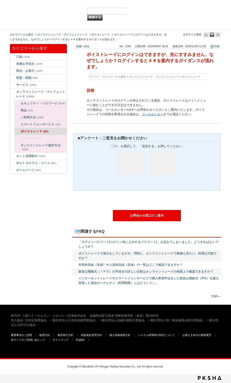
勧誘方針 (44, 335)
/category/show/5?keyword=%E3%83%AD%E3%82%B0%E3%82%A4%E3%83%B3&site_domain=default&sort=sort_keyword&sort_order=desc (13, 63)
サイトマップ (61, 339)
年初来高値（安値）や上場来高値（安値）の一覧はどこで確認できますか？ (130, 264)
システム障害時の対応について (157, 335)
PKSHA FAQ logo (209, 378)
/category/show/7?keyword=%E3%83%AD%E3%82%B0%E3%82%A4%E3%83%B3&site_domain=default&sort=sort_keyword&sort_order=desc (13, 56)
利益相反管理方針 (92, 335)
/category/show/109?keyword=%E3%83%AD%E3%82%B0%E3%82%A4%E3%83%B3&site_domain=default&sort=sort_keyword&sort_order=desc (13, 156)
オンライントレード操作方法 (40, 147)
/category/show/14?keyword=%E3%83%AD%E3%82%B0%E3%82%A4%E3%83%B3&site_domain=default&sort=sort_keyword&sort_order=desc (13, 91)
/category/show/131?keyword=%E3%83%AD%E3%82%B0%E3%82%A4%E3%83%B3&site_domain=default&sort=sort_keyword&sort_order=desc (13, 163)
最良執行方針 (66, 335)
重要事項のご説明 (21, 335)
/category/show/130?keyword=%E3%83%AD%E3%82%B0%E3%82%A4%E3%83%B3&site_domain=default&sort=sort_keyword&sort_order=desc (18, 110)
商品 (27, 110)
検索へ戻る (82, 46)
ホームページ (28, 170)
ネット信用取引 (31, 156)
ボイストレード (101, 34)
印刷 (217, 46)
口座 (23, 56)
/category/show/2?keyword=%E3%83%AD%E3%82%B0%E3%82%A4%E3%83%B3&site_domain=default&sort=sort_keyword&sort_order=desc (13, 70)
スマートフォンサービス (41, 124)
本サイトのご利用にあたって (28, 339)
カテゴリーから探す (22, 34)
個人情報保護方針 (120, 335)
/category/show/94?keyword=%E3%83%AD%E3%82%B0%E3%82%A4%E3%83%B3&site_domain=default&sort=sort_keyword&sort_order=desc (13, 84)
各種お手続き (29, 63)
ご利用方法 (32, 117)
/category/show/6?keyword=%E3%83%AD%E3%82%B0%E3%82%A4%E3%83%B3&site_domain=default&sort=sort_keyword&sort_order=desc (13, 77)
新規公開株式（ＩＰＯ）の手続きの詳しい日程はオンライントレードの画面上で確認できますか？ (145, 271)
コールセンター (152, 114)
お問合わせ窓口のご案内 (147, 215)
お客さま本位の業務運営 (197, 335)
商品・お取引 (29, 70)
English (80, 339)
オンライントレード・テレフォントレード (62, 34)
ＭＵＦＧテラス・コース (36, 163)
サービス (26, 84)
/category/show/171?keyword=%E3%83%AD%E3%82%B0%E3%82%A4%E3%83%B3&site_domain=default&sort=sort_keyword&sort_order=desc (13, 170)
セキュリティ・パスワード (43, 103)
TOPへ (216, 296)
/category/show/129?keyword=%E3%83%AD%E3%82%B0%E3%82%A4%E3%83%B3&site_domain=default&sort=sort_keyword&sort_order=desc (18, 103)
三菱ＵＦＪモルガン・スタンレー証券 (174, 14)
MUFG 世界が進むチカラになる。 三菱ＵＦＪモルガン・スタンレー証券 (43, 8)
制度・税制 (27, 77)
